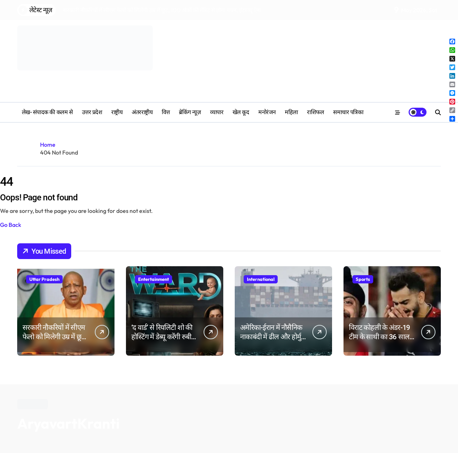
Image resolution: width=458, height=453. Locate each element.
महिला (291, 112)
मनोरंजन (267, 112)
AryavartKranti (68, 423)
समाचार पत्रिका (348, 112)
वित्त (166, 112)
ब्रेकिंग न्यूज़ (190, 112)
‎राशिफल (315, 112)
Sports (363, 279)
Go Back (10, 224)
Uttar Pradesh (44, 279)
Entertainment (153, 279)
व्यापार (217, 112)
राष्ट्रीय (117, 112)
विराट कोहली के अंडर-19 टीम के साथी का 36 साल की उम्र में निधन (379, 336)
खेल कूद (241, 112)
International (260, 279)
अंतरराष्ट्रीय (142, 112)
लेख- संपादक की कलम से (47, 112)
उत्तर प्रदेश (92, 112)
